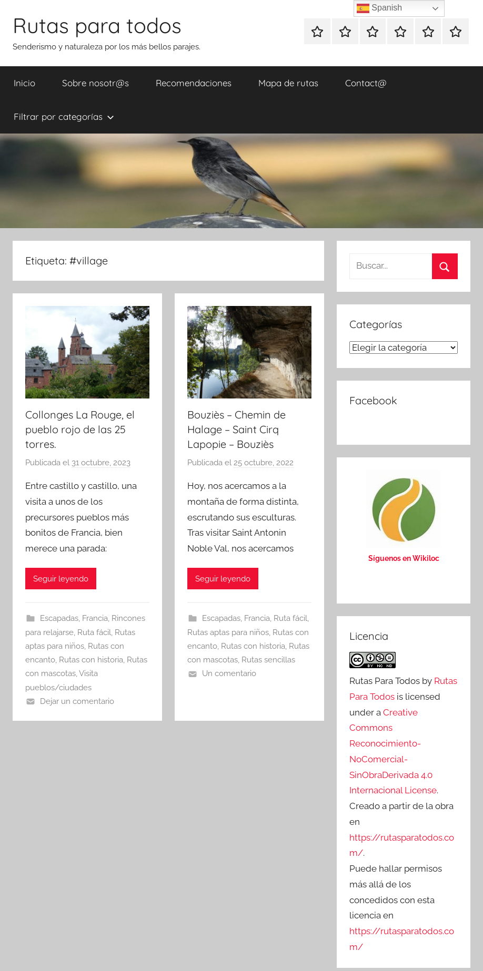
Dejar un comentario (77, 701)
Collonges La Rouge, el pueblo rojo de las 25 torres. (80, 429)
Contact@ (366, 82)
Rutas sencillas (268, 660)
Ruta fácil (94, 632)
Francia (95, 618)
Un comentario (229, 673)
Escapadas (59, 618)
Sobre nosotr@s (95, 82)
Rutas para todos (97, 25)
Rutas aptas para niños (228, 632)
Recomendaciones (194, 82)
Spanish (379, 8)
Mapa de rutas (288, 82)
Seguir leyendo (60, 579)
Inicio (24, 82)
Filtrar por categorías (64, 116)
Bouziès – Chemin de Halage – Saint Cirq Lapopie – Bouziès (236, 429)
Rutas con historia (91, 660)
